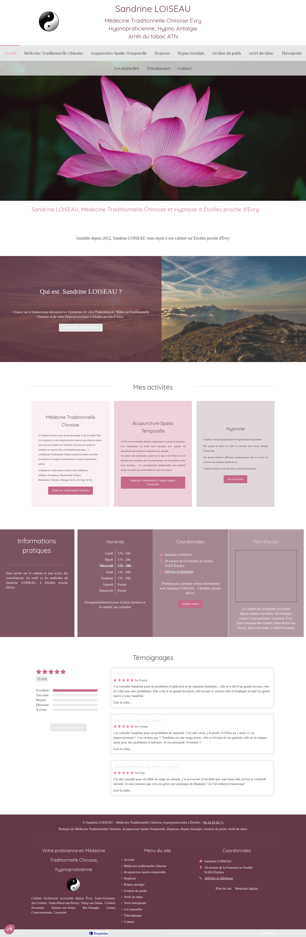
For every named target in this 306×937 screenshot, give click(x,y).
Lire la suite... (122, 702)
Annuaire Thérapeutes (148, 933)
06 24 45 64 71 (213, 822)
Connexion (267, 932)
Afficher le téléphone (218, 878)
